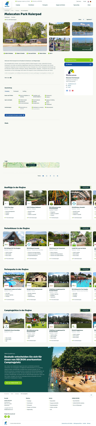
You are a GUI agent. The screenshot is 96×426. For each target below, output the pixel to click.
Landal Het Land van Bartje (79, 248)
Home (12, 10)
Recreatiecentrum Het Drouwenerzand (55, 208)
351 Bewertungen (55, 299)
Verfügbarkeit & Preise (78, 60)
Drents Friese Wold (39, 249)
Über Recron (79, 1)
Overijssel (11, 208)
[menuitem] (18, 5)
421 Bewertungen (10, 258)
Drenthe (55, 210)
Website (69, 85)
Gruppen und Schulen (60, 5)
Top (91, 395)
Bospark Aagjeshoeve (77, 330)
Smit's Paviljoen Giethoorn (34, 207)
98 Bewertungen (55, 217)
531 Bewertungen (10, 217)
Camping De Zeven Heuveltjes (12, 330)
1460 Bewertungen (12, 19)
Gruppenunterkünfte (54, 403)
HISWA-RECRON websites (78, 403)
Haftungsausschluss (77, 423)
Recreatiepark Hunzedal (33, 248)
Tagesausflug (76, 5)
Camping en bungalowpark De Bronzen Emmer (57, 290)
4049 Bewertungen (78, 258)
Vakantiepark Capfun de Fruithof (12, 289)
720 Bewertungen (55, 258)
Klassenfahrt (52, 400)
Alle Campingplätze (24, 10)
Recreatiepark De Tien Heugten (12, 248)
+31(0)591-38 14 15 (72, 83)
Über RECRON (76, 400)
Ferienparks (45, 5)
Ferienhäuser (31, 5)
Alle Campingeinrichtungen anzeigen (15, 115)
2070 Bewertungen (33, 217)
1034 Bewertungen (10, 299)
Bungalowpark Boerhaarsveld (34, 289)
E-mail (69, 87)
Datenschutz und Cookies (67, 423)
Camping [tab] (7, 91)
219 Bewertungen (78, 340)
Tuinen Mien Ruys (8, 207)
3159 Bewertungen (78, 217)
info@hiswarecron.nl (8, 409)
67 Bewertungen (33, 299)
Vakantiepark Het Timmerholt (57, 248)
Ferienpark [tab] (15, 91)
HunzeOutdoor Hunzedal (78, 207)
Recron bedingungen (77, 405)
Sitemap (88, 423)
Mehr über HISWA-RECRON (13, 383)
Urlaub (89, 5)
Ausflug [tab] (24, 91)
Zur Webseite (78, 64)
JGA (51, 409)
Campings (18, 5)
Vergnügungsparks (54, 405)
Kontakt (84, 1)
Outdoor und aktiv (53, 407)
